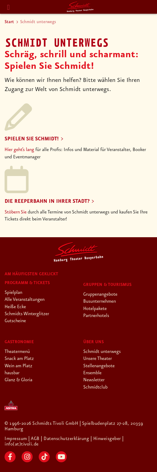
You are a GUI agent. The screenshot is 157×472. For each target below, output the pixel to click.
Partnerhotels (96, 316)
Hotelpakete (95, 309)
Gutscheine (15, 321)
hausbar (12, 373)
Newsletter (94, 380)
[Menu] (8, 7)
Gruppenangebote (100, 294)
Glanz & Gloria (18, 380)
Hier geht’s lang (19, 150)
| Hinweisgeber (107, 439)
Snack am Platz (19, 358)
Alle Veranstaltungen (25, 299)
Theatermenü (17, 351)
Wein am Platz (18, 366)
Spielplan (13, 292)
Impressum (16, 439)
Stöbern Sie (16, 212)
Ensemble (92, 373)
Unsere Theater (97, 358)
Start (9, 21)
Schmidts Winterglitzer (27, 314)
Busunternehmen (99, 301)
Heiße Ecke (15, 307)
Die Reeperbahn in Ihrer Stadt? (47, 201)
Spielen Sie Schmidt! (32, 139)
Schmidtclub (95, 387)
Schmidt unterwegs (102, 351)
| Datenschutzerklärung (65, 439)
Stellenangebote (99, 366)
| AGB (34, 439)
